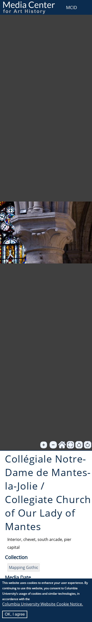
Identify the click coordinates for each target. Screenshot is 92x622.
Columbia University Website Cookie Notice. (42, 604)
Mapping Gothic (23, 567)
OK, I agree (15, 614)
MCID (71, 7)
